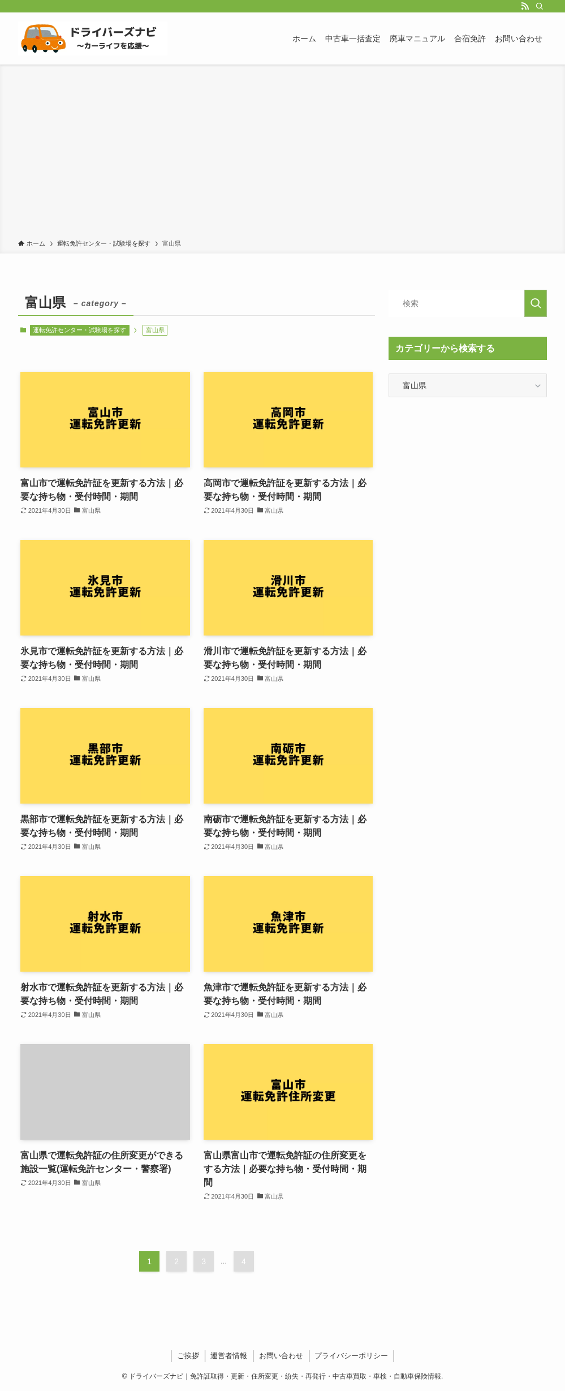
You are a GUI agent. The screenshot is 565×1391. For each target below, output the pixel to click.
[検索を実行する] (535, 303)
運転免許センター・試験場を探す (79, 330)
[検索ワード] (468, 303)
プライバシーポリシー (351, 1355)
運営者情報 (228, 1355)
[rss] (524, 6)
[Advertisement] (282, 154)
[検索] (539, 6)
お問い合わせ (281, 1355)
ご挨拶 (188, 1355)
